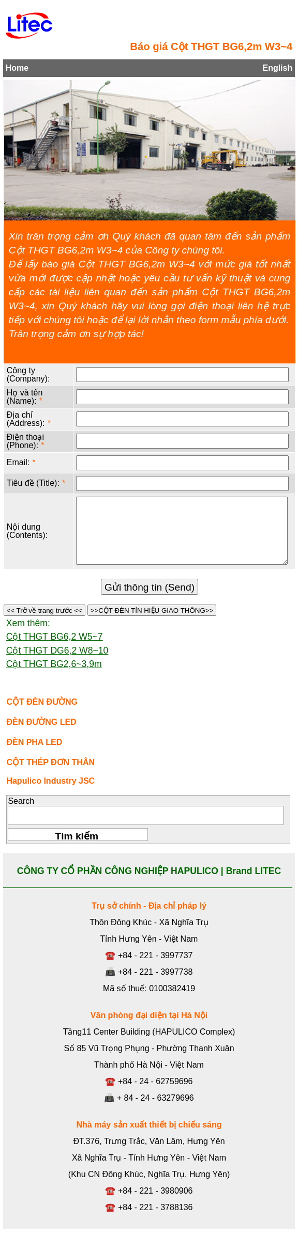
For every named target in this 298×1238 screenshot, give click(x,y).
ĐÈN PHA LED (34, 742)
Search (21, 801)
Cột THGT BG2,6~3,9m (54, 664)
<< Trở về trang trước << (44, 610)
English (277, 68)
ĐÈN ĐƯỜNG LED (41, 722)
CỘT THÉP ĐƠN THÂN (50, 762)
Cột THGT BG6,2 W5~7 (54, 636)
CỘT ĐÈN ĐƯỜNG (42, 701)
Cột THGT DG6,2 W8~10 (57, 650)
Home (17, 68)
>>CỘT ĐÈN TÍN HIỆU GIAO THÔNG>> (151, 610)
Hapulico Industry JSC (50, 780)
